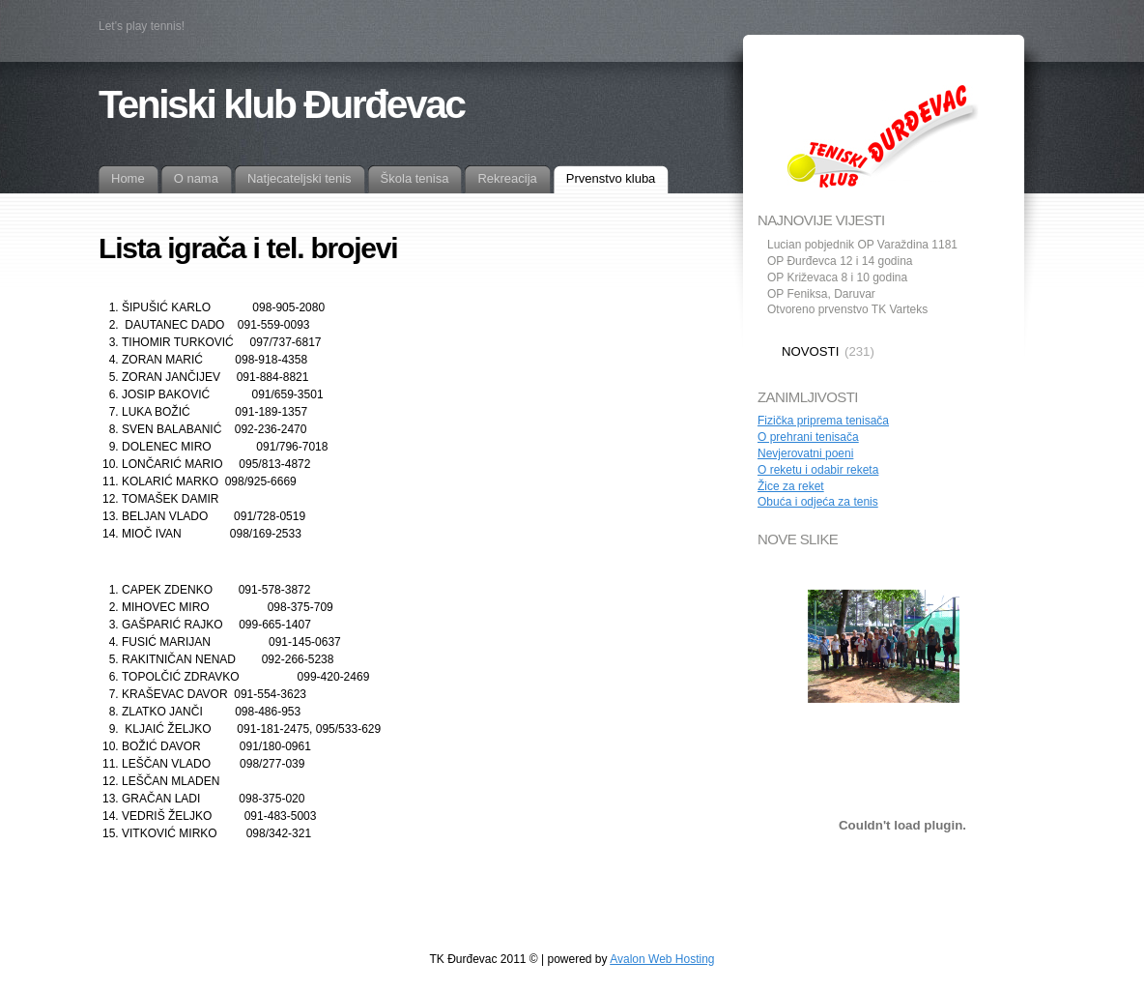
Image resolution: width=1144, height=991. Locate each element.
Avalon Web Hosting (662, 959)
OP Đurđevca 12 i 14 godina (840, 261)
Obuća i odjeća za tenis (818, 502)
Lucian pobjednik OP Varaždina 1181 (862, 244)
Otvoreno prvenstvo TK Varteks (847, 309)
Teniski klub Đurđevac (282, 104)
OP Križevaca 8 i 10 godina (837, 277)
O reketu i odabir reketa (818, 470)
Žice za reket (791, 486)
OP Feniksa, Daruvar (821, 294)
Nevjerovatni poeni (805, 453)
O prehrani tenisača (808, 437)
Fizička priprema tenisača (823, 420)
